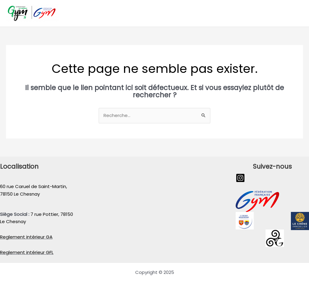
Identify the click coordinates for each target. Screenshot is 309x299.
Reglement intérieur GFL (26, 252)
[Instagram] (240, 178)
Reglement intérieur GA (26, 237)
